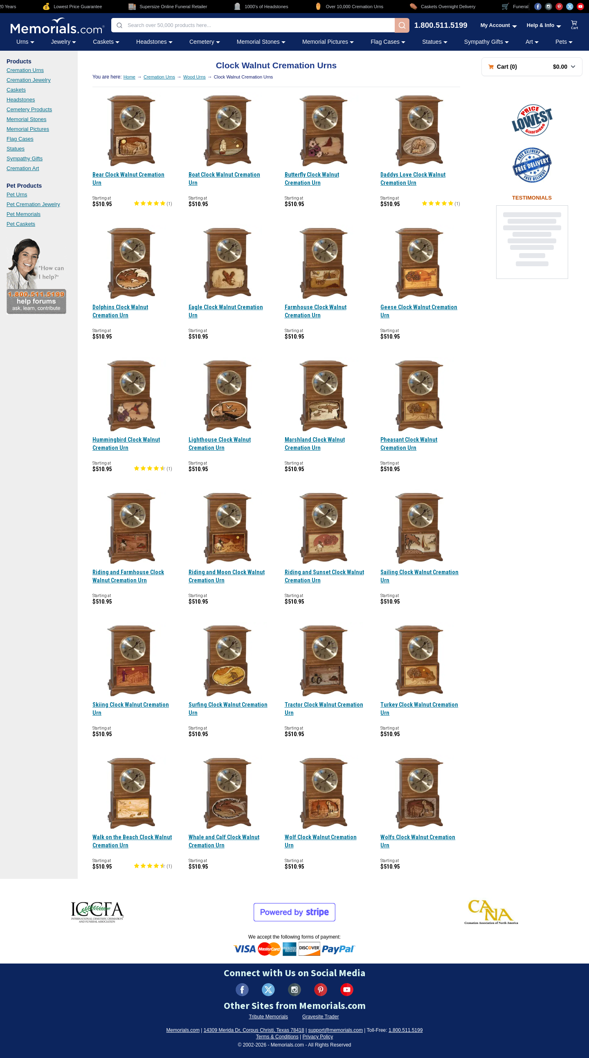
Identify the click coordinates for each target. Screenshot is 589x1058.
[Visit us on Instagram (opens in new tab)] (548, 6)
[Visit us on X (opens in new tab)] (569, 6)
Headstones (21, 100)
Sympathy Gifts (25, 158)
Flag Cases (20, 139)
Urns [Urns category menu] (25, 41)
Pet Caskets (21, 224)
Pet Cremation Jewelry (33, 204)
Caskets (16, 90)
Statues (16, 149)
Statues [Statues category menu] (434, 41)
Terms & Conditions (277, 1037)
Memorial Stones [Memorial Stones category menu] (261, 41)
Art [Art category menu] (532, 41)
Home (129, 76)
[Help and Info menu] (544, 25)
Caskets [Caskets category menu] (106, 41)
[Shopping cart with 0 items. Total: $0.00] (532, 67)
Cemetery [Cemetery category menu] (204, 41)
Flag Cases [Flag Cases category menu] (388, 41)
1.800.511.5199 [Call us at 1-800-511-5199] (441, 25)
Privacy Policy (318, 1037)
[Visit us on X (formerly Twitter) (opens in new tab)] (268, 989)
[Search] (402, 25)
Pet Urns (17, 194)
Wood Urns (194, 76)
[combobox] (253, 25)
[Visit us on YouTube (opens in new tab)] (580, 6)
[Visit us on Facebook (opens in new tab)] (538, 6)
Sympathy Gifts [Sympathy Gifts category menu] (486, 41)
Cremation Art (23, 168)
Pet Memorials (23, 214)
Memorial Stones (27, 119)
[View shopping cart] (574, 25)
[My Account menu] (499, 25)
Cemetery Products (29, 109)
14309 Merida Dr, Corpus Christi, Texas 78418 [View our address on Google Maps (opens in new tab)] (254, 1030)
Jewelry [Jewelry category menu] (63, 41)
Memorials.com (183, 1030)
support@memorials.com (335, 1030)
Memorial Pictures (28, 129)
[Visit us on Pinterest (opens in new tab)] (559, 6)
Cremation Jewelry (29, 80)
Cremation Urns (25, 70)
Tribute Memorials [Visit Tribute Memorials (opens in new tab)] (268, 1017)
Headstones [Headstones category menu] (154, 41)
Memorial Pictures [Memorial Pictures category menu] (328, 41)
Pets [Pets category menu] (564, 41)
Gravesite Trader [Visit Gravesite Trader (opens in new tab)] (320, 1017)
